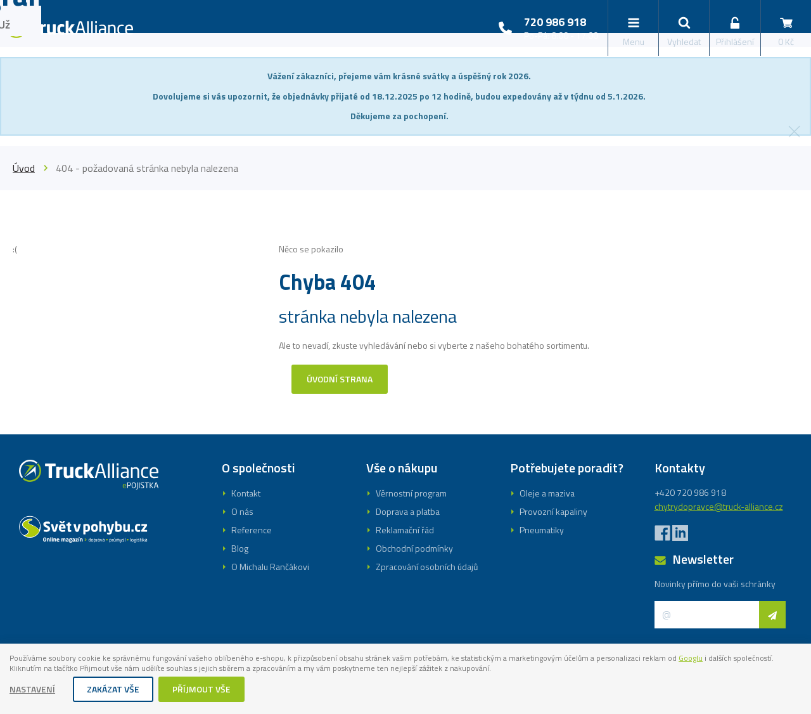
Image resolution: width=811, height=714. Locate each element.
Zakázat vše (113, 690)
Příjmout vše (202, 690)
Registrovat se (405, 422)
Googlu (23, 669)
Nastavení (33, 690)
